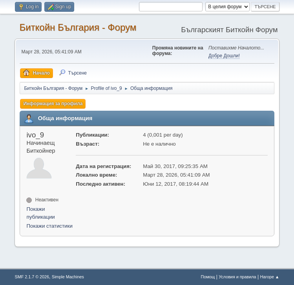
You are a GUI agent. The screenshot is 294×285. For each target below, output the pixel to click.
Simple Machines (68, 276)
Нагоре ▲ (269, 276)
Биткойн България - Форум (77, 27)
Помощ (208, 276)
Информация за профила (52, 103)
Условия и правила (237, 276)
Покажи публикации (40, 213)
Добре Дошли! (224, 55)
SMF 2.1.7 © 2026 (32, 276)
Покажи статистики (49, 226)
